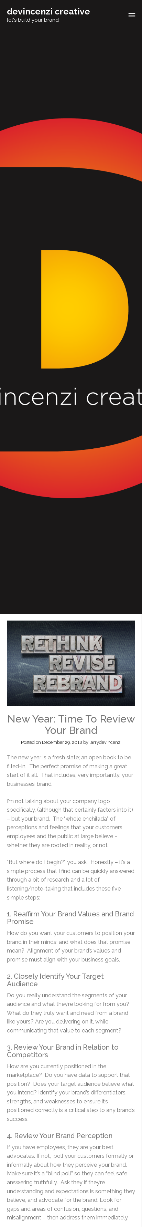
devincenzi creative (48, 11)
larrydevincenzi (105, 742)
